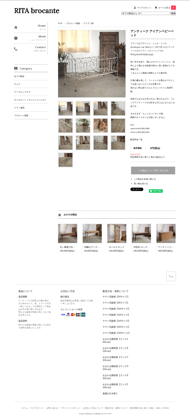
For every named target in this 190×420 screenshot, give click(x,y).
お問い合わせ (52, 408)
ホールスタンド (116, 247)
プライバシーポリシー (70, 408)
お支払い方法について (93, 408)
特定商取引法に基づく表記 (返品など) (147, 157)
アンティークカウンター (170, 247)
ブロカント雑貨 (73, 23)
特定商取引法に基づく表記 (142, 408)
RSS (158, 408)
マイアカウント (144, 7)
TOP (60, 23)
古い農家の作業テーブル (72, 247)
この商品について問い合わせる (153, 170)
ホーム (25, 408)
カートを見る (167, 7)
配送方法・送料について (116, 408)
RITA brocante (36, 10)
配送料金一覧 (136, 139)
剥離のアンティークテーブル (98, 247)
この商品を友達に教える (145, 179)
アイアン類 (88, 23)
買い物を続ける (141, 183)
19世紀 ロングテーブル (145, 247)
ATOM (165, 408)
